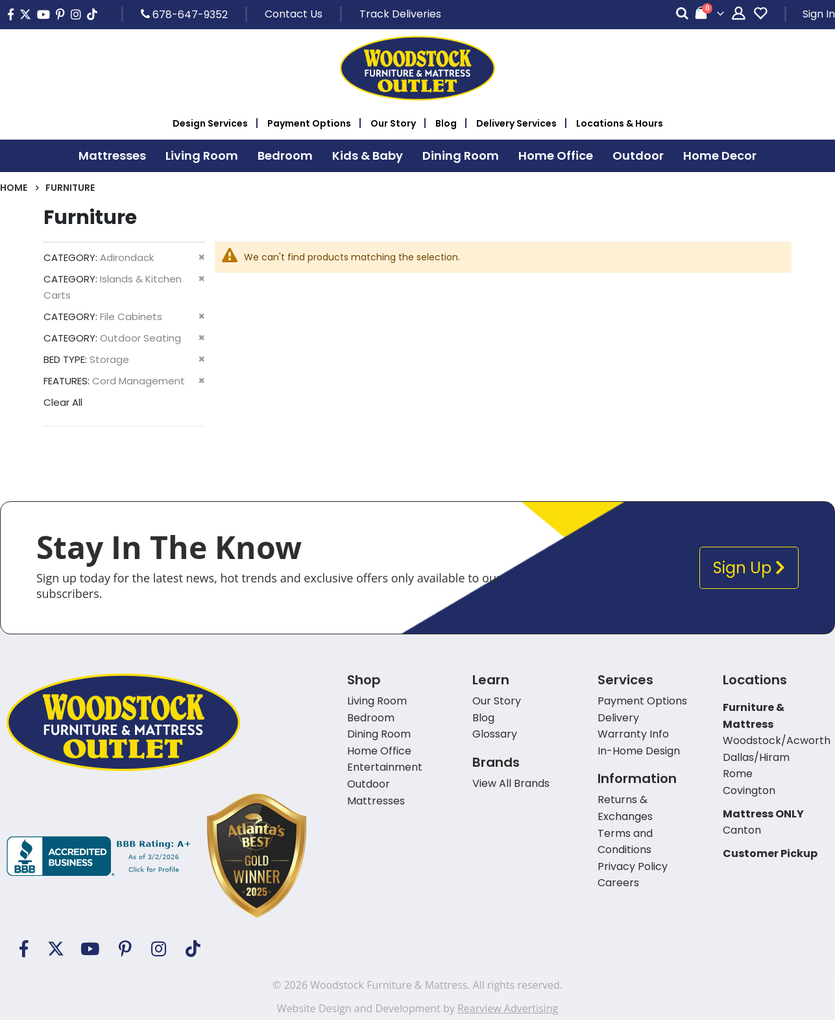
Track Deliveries (400, 13)
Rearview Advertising (507, 1008)
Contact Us (293, 13)
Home (13, 187)
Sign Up (749, 567)
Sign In (819, 13)
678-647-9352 (184, 14)
